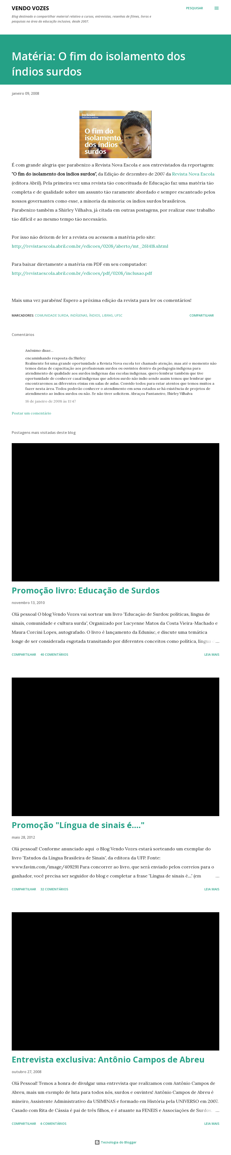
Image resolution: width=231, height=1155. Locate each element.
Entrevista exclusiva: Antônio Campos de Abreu (108, 1059)
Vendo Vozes (30, 8)
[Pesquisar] (194, 8)
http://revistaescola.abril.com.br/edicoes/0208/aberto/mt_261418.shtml (90, 246)
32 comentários (54, 889)
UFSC (118, 315)
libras (107, 315)
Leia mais (211, 654)
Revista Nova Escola (193, 174)
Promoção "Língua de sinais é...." (78, 825)
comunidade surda (51, 315)
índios (94, 315)
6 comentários (53, 1123)
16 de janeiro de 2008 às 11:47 (50, 401)
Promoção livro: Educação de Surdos (85, 590)
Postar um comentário (31, 413)
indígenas (78, 315)
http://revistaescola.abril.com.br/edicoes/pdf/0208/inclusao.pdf (82, 273)
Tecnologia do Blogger (115, 1142)
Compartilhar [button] (201, 315)
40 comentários (54, 654)
